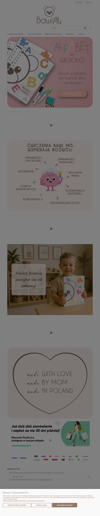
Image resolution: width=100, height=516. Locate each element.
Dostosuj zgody (41, 505)
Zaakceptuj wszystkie (65, 505)
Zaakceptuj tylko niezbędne (17, 505)
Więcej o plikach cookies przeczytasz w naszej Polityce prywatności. (24, 501)
